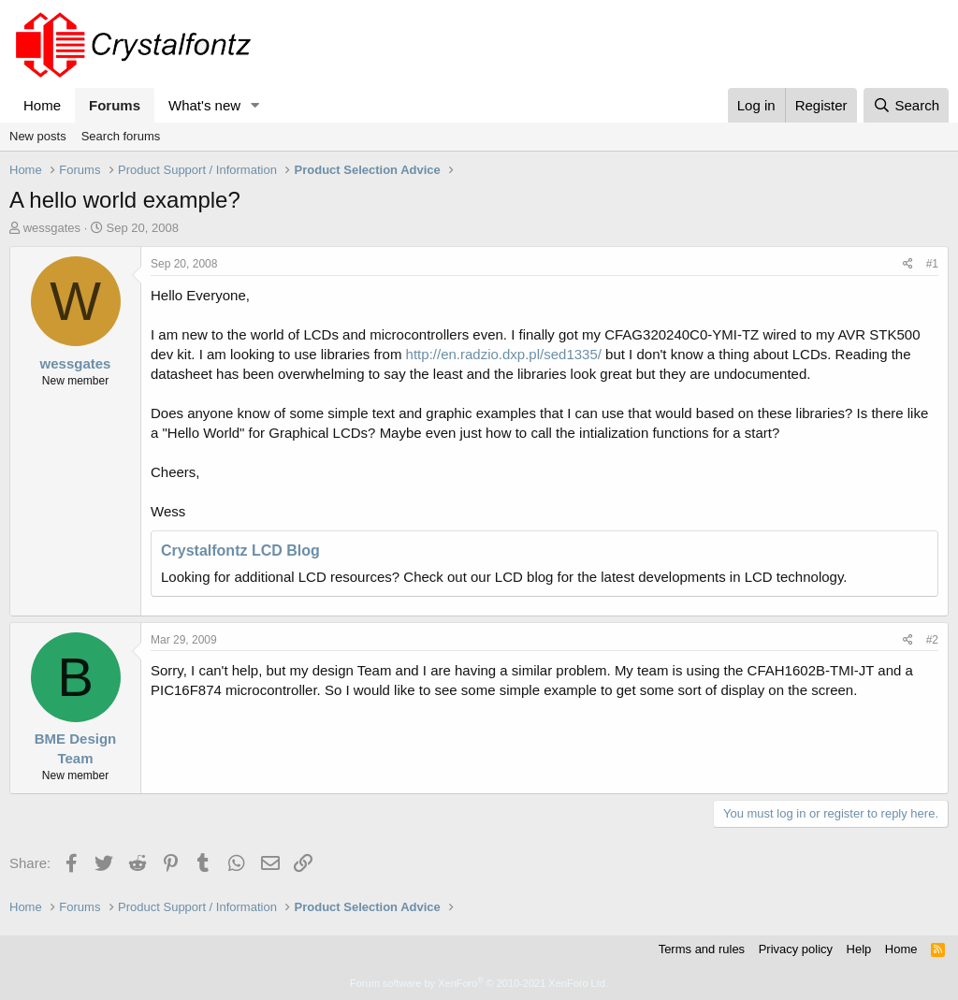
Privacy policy (796, 949)
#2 (932, 639)
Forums (114, 105)
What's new (204, 105)
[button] (255, 105)
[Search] (906, 105)
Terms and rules (702, 949)
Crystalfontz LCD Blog (240, 550)
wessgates (51, 228)
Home (42, 105)
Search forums (121, 136)
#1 (932, 263)
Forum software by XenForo (479, 983)
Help (859, 949)
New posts (37, 136)
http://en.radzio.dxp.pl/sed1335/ (504, 354)
